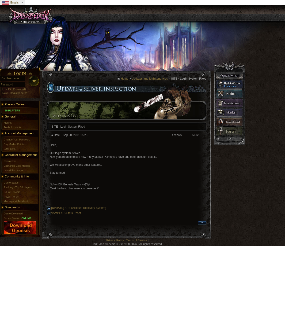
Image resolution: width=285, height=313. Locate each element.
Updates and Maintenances (150, 78)
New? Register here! (14, 93)
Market (7, 122)
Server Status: (12, 218)
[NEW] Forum (11, 196)
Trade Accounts (12, 127)
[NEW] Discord (12, 192)
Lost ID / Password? (14, 89)
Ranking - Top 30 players (18, 187)
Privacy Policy (115, 240)
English (12, 3)
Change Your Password (17, 139)
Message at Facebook (16, 201)
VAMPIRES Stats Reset (66, 213)
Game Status (11, 182)
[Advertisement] (90, 279)
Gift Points (9, 148)
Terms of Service (136, 240)
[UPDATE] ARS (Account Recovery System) (78, 208)
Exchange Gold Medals (17, 165)
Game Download (13, 213)
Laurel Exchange (13, 170)
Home (124, 78)
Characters (10, 161)
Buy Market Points (14, 144)
